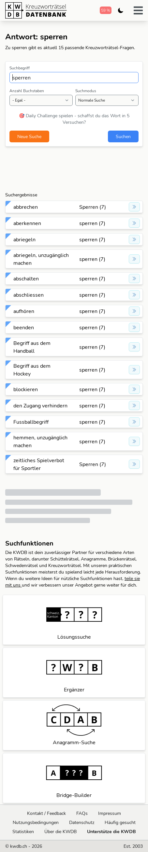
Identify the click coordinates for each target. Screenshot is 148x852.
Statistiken (23, 831)
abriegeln (24, 239)
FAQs (82, 813)
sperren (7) (92, 223)
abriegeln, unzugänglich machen (41, 259)
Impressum (109, 813)
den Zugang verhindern (40, 405)
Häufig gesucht (120, 822)
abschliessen (28, 294)
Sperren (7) (92, 207)
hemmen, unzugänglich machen (40, 441)
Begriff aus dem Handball (32, 347)
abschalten (26, 278)
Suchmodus (85, 90)
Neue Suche (29, 136)
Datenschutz (81, 822)
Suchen (123, 136)
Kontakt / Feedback (46, 813)
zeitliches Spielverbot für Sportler (38, 464)
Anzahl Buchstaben (26, 90)
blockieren (25, 389)
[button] (138, 10)
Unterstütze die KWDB (111, 831)
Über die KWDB (60, 831)
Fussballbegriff (31, 422)
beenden (23, 327)
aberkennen (27, 223)
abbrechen (25, 207)
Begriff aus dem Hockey (32, 369)
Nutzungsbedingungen (36, 822)
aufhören (23, 311)
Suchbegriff (19, 67)
